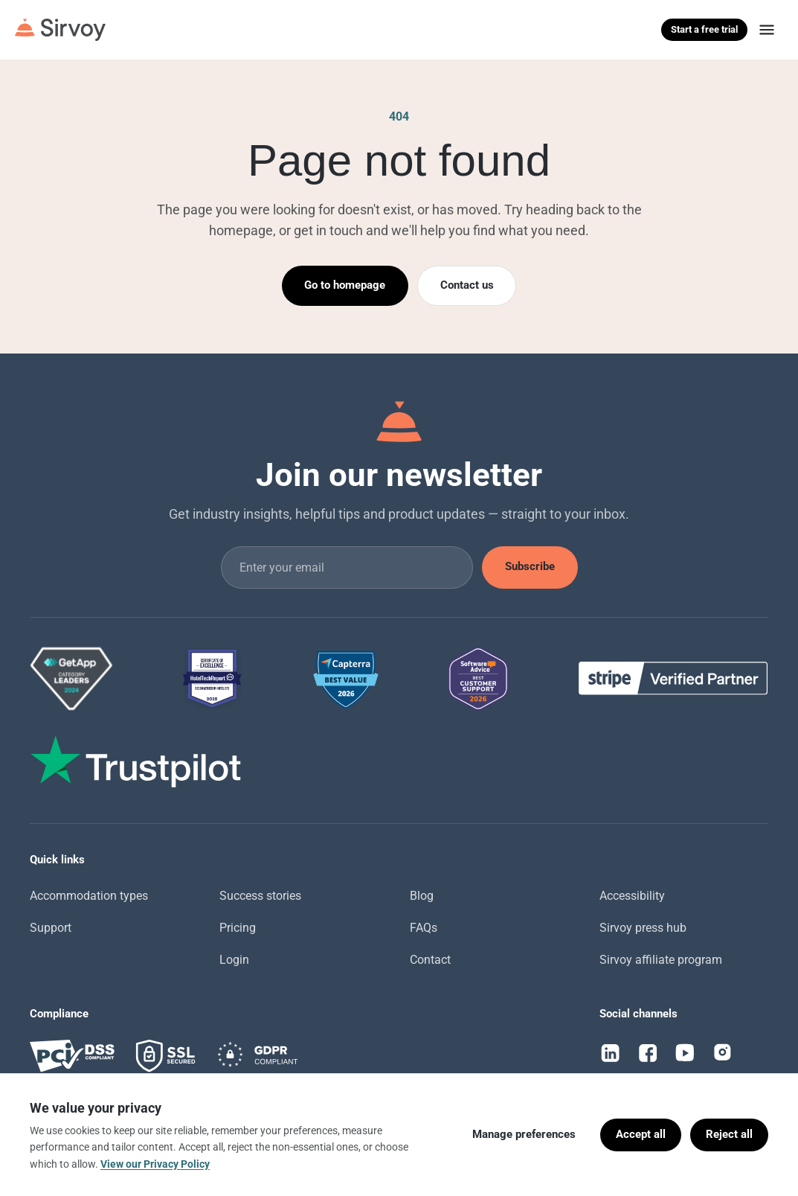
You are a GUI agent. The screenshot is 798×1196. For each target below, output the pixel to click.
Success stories (260, 896)
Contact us (467, 285)
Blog (422, 896)
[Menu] (766, 29)
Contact (430, 960)
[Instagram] (722, 1053)
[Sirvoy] (60, 30)
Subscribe (530, 566)
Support (50, 928)
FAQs (423, 928)
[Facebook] (648, 1053)
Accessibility (632, 896)
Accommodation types (89, 896)
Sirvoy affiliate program (660, 960)
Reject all (729, 1134)
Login (234, 960)
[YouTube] (685, 1053)
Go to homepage (344, 285)
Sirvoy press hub (642, 928)
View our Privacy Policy (155, 1164)
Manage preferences (524, 1134)
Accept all (641, 1134)
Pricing (237, 928)
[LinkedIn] (610, 1053)
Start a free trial (704, 29)
